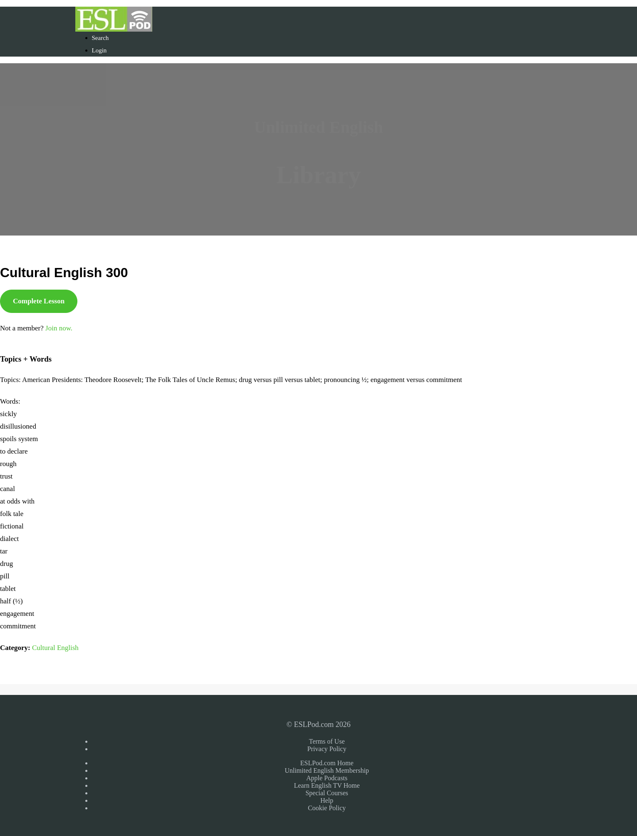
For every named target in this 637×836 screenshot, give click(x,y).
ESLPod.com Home (327, 763)
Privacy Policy (327, 748)
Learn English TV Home (326, 785)
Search (100, 38)
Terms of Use (327, 741)
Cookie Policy (327, 807)
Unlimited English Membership (327, 770)
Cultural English (55, 648)
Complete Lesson (38, 301)
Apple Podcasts (326, 777)
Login (99, 50)
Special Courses (326, 792)
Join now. (58, 328)
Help (326, 800)
